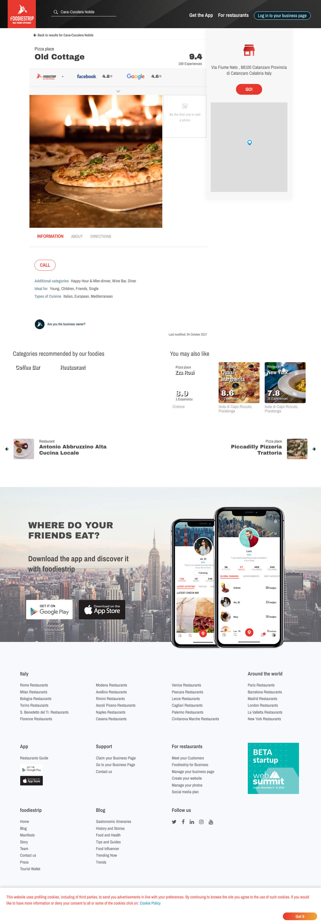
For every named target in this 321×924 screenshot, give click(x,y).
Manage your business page (193, 771)
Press (24, 862)
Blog (23, 828)
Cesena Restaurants (111, 719)
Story (24, 842)
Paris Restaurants (261, 685)
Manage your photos (187, 785)
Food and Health (108, 835)
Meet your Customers (188, 758)
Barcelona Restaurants (265, 692)
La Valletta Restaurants (265, 712)
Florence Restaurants (36, 719)
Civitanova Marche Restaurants (195, 719)
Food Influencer (107, 848)
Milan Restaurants (33, 692)
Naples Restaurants (110, 712)
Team (24, 848)
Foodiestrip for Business (190, 764)
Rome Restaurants (34, 685)
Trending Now (106, 855)
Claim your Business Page (116, 758)
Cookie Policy (150, 903)
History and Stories (110, 828)
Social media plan (185, 791)
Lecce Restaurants (186, 698)
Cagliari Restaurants (187, 705)
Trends (101, 862)
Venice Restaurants (186, 685)
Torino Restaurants (34, 705)
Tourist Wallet (30, 869)
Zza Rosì (184, 372)
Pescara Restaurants (187, 692)
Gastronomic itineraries (113, 821)
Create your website (187, 778)
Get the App (201, 15)
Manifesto (27, 835)
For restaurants (233, 15)
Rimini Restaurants (110, 698)
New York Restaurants (264, 719)
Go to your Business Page (115, 764)
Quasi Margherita (233, 375)
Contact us (104, 771)
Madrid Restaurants (262, 698)
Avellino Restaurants (111, 692)
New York (277, 372)
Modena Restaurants (111, 685)
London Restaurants (263, 705)
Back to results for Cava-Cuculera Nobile (63, 35)
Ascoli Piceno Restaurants (116, 705)
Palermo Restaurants (187, 712)
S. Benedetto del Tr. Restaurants (44, 712)
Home (24, 821)
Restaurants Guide (34, 758)
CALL (45, 265)
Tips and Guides (108, 842)
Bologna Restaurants (35, 698)
